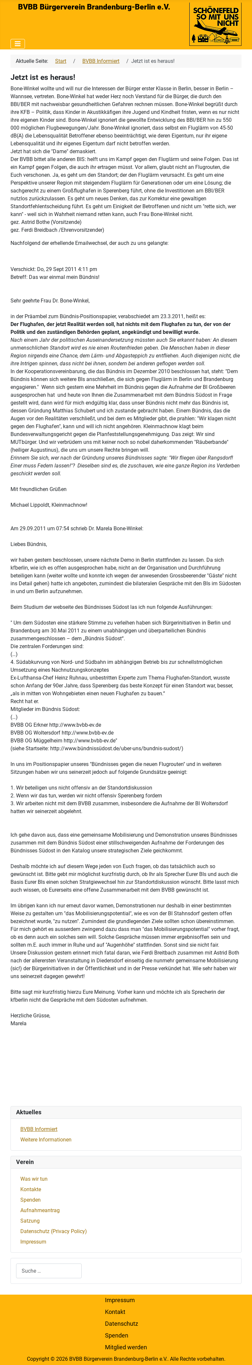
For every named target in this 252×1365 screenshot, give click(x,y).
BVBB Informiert (38, 1129)
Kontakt (115, 1312)
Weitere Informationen (46, 1140)
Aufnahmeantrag (40, 1210)
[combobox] (49, 1271)
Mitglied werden (126, 1347)
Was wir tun (34, 1179)
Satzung (30, 1221)
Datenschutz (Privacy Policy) (53, 1231)
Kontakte (30, 1189)
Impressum (33, 1242)
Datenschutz (121, 1323)
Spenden (30, 1200)
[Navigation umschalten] (17, 44)
